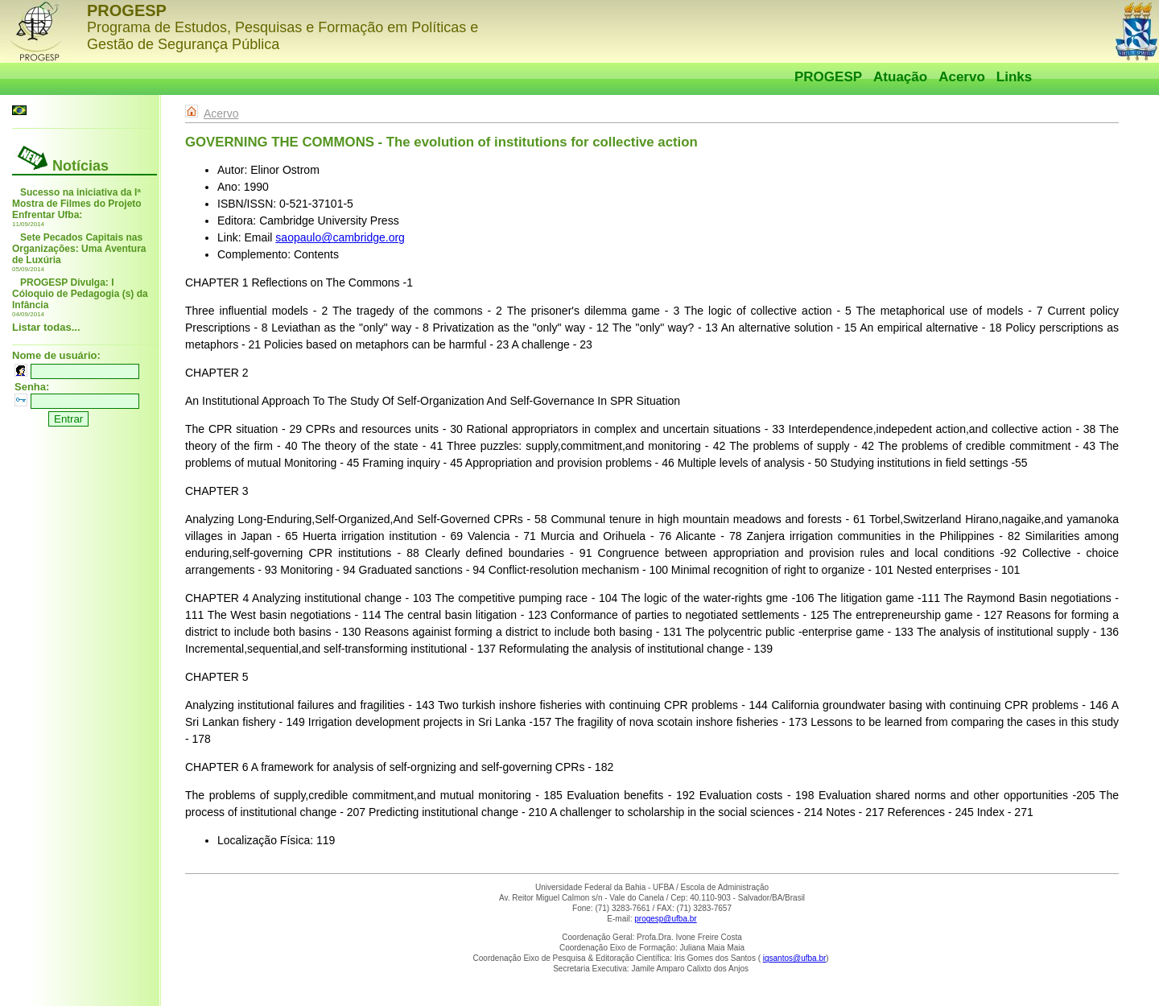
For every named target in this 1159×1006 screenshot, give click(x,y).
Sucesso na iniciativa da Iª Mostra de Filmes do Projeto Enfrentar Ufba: (77, 204)
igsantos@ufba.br (795, 958)
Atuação (900, 77)
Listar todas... (46, 327)
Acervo (961, 77)
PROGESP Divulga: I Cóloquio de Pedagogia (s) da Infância (80, 294)
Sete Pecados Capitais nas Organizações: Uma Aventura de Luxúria (79, 249)
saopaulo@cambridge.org (340, 237)
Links (1014, 77)
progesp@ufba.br (665, 918)
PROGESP (828, 77)
